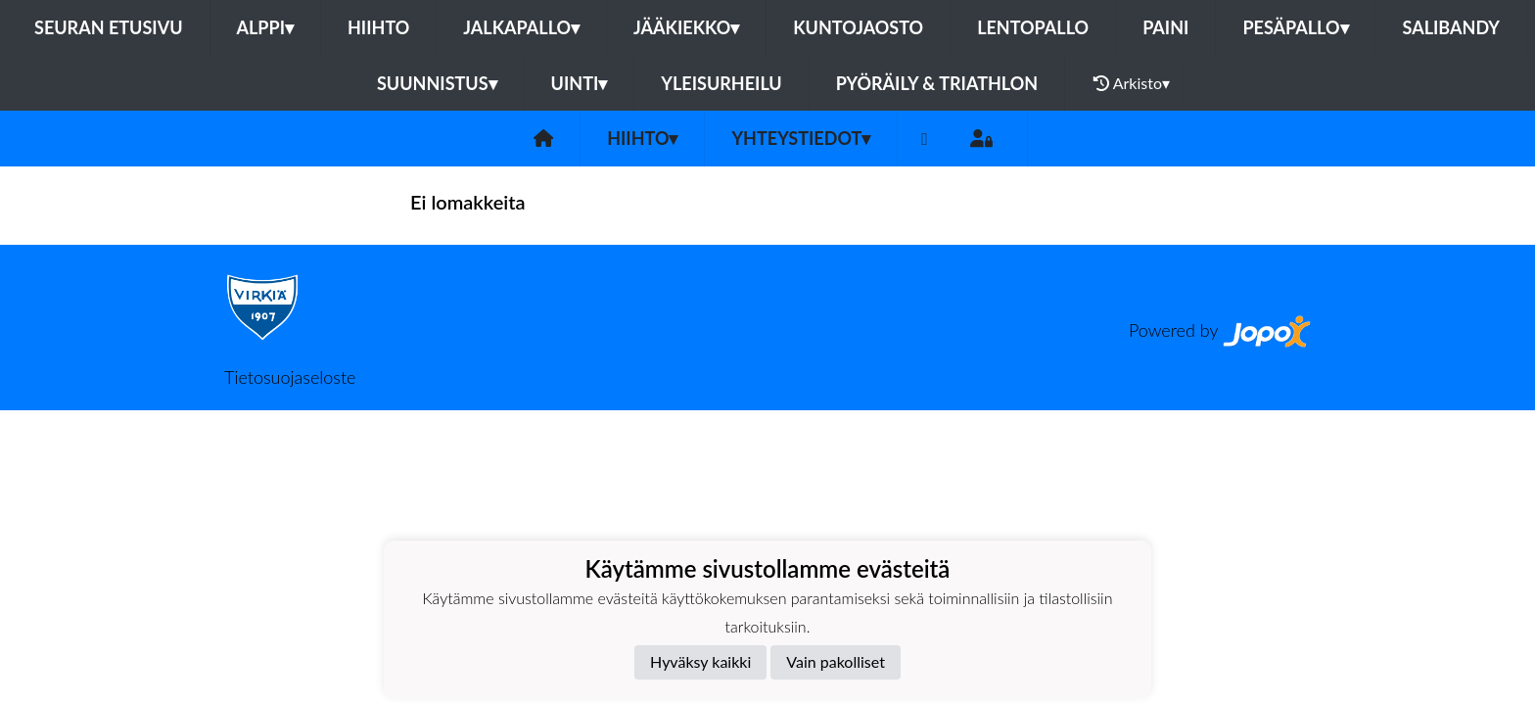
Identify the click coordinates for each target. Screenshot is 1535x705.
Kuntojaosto (858, 27)
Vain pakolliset (835, 661)
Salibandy (1451, 27)
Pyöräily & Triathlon (937, 83)
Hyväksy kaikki (700, 661)
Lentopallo (1033, 27)
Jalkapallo (521, 27)
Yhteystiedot (800, 138)
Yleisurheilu (721, 83)
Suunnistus (437, 83)
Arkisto (1131, 83)
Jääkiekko (686, 27)
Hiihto (378, 27)
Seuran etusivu (108, 27)
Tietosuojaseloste (289, 377)
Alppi (265, 27)
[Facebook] (925, 138)
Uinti (579, 83)
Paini (1165, 27)
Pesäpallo (1295, 27)
